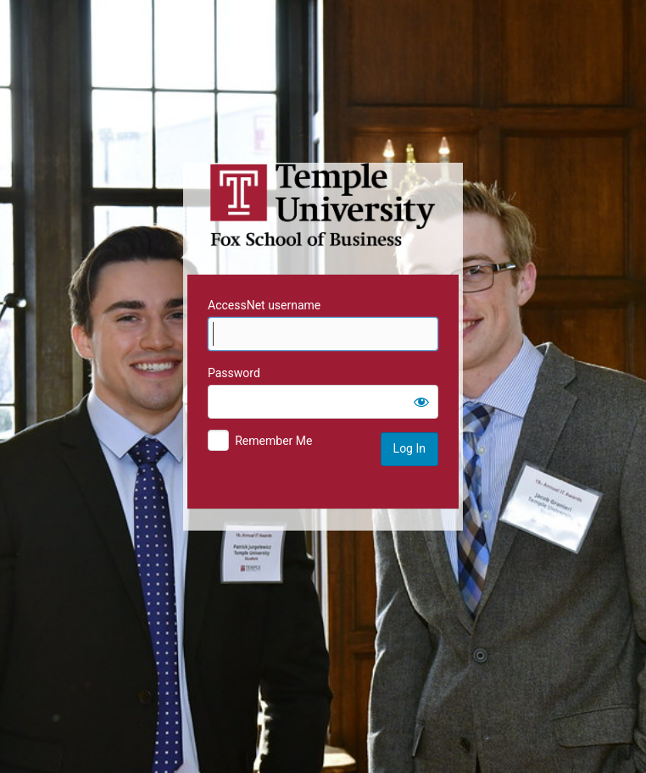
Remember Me (273, 441)
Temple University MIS (323, 205)
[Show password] (421, 402)
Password (234, 373)
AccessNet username (264, 305)
